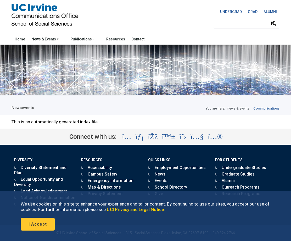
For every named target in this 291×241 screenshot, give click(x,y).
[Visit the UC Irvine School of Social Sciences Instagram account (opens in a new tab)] (126, 136)
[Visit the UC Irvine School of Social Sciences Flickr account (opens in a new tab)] (215, 136)
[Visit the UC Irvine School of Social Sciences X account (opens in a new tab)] (182, 136)
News (156, 174)
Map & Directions (101, 187)
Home (20, 39)
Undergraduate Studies (240, 167)
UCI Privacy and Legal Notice (135, 209)
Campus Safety (99, 174)
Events (157, 180)
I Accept (38, 224)
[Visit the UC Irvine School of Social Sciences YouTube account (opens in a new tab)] (197, 136)
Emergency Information (107, 180)
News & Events (46, 39)
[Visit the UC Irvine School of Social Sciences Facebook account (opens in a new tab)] (153, 136)
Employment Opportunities (177, 167)
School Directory (167, 187)
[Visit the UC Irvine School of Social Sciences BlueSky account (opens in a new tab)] (168, 136)
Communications (266, 108)
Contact (137, 39)
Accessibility (96, 167)
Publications (83, 39)
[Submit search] (273, 23)
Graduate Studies (235, 174)
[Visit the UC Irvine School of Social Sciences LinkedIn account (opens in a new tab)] (140, 136)
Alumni (225, 180)
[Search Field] (246, 22)
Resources (115, 39)
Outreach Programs (237, 187)
